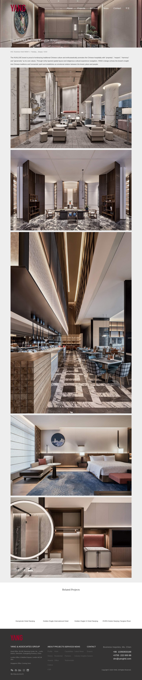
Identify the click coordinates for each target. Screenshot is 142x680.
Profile (50, 651)
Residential (58, 656)
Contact (117, 8)
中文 (128, 8)
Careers (90, 656)
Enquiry (89, 651)
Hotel (56, 651)
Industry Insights (80, 656)
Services (94, 8)
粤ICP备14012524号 (17, 674)
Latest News (79, 651)
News (106, 8)
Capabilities (69, 651)
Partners (68, 656)
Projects (81, 8)
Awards (50, 660)
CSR (49, 669)
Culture (50, 665)
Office (56, 660)
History (50, 656)
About (69, 8)
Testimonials (69, 660)
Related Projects (71, 589)
